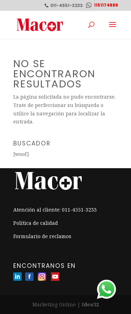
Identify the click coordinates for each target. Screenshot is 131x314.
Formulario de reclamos (42, 236)
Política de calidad (35, 223)
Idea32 (90, 304)
